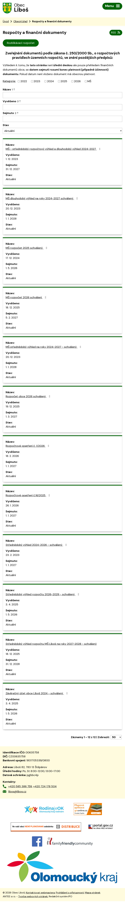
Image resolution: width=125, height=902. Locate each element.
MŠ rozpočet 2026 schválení (26, 297)
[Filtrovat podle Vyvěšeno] (62, 107)
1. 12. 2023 (12, 159)
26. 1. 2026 (12, 505)
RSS (116, 32)
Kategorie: (9, 81)
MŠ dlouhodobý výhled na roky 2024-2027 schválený (42, 198)
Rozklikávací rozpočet (21, 43)
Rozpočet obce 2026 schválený (28, 396)
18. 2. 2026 (12, 456)
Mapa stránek (92, 893)
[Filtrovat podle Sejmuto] (62, 119)
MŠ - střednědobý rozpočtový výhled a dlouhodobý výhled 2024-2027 (54, 149)
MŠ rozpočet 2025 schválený (27, 248)
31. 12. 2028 (13, 664)
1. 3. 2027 (11, 416)
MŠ (89, 81)
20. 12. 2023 (13, 208)
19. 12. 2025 (13, 406)
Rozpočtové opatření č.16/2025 (28, 495)
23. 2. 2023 (12, 555)
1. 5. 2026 (11, 268)
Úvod (6, 21)
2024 (50, 81)
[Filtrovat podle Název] (62, 95)
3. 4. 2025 (12, 604)
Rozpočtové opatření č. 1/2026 (28, 446)
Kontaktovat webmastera (40, 893)
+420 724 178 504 (45, 786)
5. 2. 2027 (12, 317)
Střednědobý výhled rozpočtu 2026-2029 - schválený (43, 594)
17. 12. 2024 (13, 258)
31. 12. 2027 (13, 169)
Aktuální (11, 179)
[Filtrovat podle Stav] (62, 131)
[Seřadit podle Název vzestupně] (14, 89)
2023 (37, 81)
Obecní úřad (20, 21)
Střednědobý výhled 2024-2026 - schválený (37, 545)
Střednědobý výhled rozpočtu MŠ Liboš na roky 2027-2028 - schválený (51, 644)
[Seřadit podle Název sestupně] (14, 90)
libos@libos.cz (17, 791)
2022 (24, 81)
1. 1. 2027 (11, 466)
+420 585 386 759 (20, 786)
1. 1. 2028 (11, 218)
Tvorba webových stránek (33, 897)
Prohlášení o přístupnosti (70, 893)
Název (8, 89)
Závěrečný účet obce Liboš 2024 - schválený (37, 693)
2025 (64, 81)
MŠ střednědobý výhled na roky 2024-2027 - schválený (44, 347)
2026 (77, 81)
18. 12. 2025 (13, 307)
